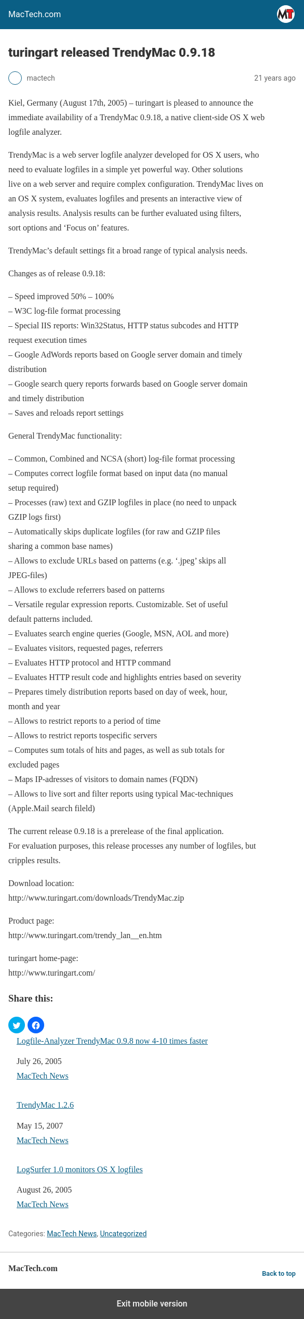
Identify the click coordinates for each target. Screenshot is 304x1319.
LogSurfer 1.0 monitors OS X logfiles (80, 1169)
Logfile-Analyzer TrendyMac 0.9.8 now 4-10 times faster (112, 1040)
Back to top (279, 1273)
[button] (16, 1025)
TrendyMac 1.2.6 (45, 1104)
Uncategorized (123, 1234)
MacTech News (43, 1075)
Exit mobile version (151, 1304)
